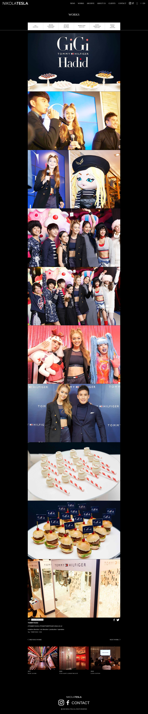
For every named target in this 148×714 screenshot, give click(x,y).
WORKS (81, 3)
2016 (40, 632)
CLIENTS (111, 3)
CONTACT (122, 3)
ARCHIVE (90, 3)
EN (144, 3)
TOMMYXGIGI (34, 632)
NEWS (72, 3)
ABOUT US (101, 3)
